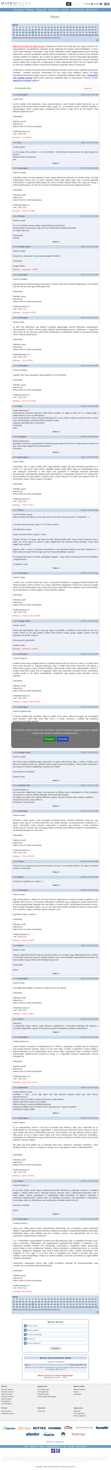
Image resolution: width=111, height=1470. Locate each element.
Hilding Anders (49, 1458)
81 (96, 32)
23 (83, 27)
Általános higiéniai (79, 1389)
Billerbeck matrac (47, 1461)
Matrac (49, 1441)
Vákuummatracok (7, 1394)
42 (58, 30)
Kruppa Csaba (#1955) (31, 616)
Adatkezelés (33, 1446)
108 (95, 35)
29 (17, 30)
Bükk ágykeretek (42, 1392)
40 (52, 30)
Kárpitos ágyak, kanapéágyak (46, 1396)
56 (17, 32)
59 (26, 32)
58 (23, 32)
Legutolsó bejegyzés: (56, 1362)
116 (36, 38)
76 (80, 32)
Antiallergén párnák (7, 1413)
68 (55, 32)
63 (39, 32)
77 (83, 32)
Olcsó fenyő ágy (32, 1460)
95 (55, 35)
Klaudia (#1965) (28, 211)
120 (48, 38)
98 (64, 35)
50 (83, 30)
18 (67, 27)
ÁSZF (26, 1446)
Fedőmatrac (68, 1458)
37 (42, 30)
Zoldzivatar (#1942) (30, 1082)
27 (96, 27)
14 (55, 27)
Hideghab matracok (7, 1392)
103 (80, 35)
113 (26, 38)
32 (26, 30)
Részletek (62, 739)
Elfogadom (50, 739)
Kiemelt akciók (77, 10)
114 (29, 38)
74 (74, 32)
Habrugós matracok (7, 1396)
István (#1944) (28, 1014)
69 (58, 32)
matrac (77, 152)
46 (70, 30)
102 (77, 35)
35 (36, 30)
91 (42, 35)
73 (70, 32)
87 (29, 35)
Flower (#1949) (28, 856)
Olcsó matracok (42, 1460)
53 (92, 30)
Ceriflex (47, 633)
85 (23, 35)
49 (80, 30)
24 (86, 27)
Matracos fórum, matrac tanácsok (30, 1457)
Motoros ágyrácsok (80, 1416)
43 (61, 30)
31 (23, 30)
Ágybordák (77, 1411)
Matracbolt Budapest (74, 1461)
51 (86, 30)
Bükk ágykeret (44, 1457)
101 (73, 35)
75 (77, 32)
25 (89, 27)
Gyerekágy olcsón (7, 1460)
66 (48, 32)
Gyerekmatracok (6, 1403)
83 (17, 35)
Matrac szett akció (99, 1460)
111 (20, 38)
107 (92, 35)
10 (42, 27)
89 (36, 35)
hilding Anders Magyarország (26, 1458)
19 (70, 27)
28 (14, 30)
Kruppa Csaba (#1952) (31, 702)
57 (20, 32)
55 (14, 32)
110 (17, 38)
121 (51, 38)
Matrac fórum (91, 10)
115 (32, 38)
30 (20, 30)
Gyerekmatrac (100, 1457)
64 (42, 32)
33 (29, 30)
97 (61, 35)
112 (23, 38)
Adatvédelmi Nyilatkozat (53, 1446)
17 (64, 27)
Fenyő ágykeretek (43, 1389)
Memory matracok (7, 1389)
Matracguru (19, 10)
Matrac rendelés (12, 1458)
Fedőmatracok (5, 1401)
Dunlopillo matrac (77, 1458)
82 (14, 35)
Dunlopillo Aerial (36, 1461)
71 (64, 32)
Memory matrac (75, 1460)
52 (89, 30)
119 (45, 38)
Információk (53, 10)
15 (58, 27)
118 (42, 38)
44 (64, 30)
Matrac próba (53, 1457)
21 (77, 27)
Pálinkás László (25, 514)
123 (58, 38)
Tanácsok (65, 10)
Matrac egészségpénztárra (63, 1460)
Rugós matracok (6, 1399)
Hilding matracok (40, 1458)
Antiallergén (77, 1394)
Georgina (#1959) (29, 312)
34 (33, 30)
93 (48, 35)
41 (55, 30)
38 (45, 30)
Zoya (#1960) (27, 360)
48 (77, 30)
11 (45, 27)
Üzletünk (96, 4)
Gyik (64, 1446)
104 (83, 35)
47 (74, 30)
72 (67, 32)
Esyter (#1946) (28, 940)
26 (92, 27)
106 (89, 35)
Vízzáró (76, 1392)
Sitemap (41, 1446)
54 (96, 30)
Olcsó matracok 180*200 (64, 1457)
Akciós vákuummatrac (87, 1460)
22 (80, 27)
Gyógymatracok (101, 1458)
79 (89, 32)
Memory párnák (6, 1411)
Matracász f (86, 1458)
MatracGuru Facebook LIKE (24, 80)
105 (86, 35)
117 (39, 38)
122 (55, 38)
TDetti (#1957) (28, 505)
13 (52, 27)
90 (39, 35)
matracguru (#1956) (30, 269)
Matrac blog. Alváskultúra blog (11, 1457)
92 (45, 35)
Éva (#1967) (27, 137)
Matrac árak (93, 1458)
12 (48, 27)
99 (67, 35)
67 (52, 32)
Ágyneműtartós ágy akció (20, 1460)
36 (39, 30)
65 (45, 32)
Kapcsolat (87, 4)
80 (92, 32)
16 (61, 27)
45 (67, 30)
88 (33, 35)
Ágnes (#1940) (28, 1176)
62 (36, 32)
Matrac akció (51, 1460)
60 (29, 32)
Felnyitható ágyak (43, 1394)
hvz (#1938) (27, 1291)
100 (70, 35)
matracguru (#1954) (30, 649)
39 (48, 30)
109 (14, 38)
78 (86, 32)
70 (61, 32)
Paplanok (55, 1461)
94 (52, 35)
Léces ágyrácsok (79, 1413)
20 (74, 27)
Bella (27, 1365)
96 (58, 35)
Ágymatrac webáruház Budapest (81, 1457)
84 (20, 35)
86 (26, 35)
